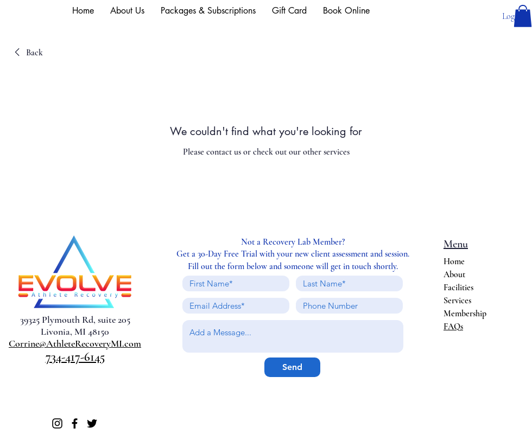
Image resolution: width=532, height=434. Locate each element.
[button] (523, 16)
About (454, 274)
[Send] (292, 367)
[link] (27, 53)
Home (454, 261)
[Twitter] (92, 423)
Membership (465, 313)
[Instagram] (57, 423)
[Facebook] (74, 423)
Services (457, 300)
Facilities (458, 287)
